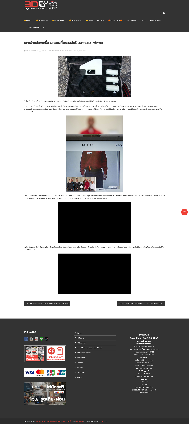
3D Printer (81, 338)
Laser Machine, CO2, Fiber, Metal (89, 347)
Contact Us (155, 20)
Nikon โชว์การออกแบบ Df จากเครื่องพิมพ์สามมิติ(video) (47, 303)
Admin (43, 51)
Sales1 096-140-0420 (144, 360)
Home (79, 333)
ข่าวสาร (56, 51)
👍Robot (28, 20)
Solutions (131, 20)
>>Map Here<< (144, 392)
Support (80, 362)
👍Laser (89, 20)
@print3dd (149, 387)
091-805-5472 (144, 373)
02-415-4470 (144, 384)
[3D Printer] (66, 51)
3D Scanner (81, 343)
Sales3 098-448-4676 (144, 365)
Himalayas (79, 421)
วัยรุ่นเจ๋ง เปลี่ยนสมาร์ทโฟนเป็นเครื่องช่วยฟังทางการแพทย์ (141, 303)
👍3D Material (58, 20)
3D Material (81, 357)
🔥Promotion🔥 (115, 20)
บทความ (143, 20)
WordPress (103, 421)
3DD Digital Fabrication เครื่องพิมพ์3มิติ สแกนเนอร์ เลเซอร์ (53, 421)
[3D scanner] (74, 51)
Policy (79, 377)
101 (53, 51)
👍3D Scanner (75, 20)
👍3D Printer (42, 20)
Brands (100, 20)
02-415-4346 (144, 381)
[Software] (82, 51)
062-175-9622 (146, 362)
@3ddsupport (150, 390)
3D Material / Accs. (84, 352)
